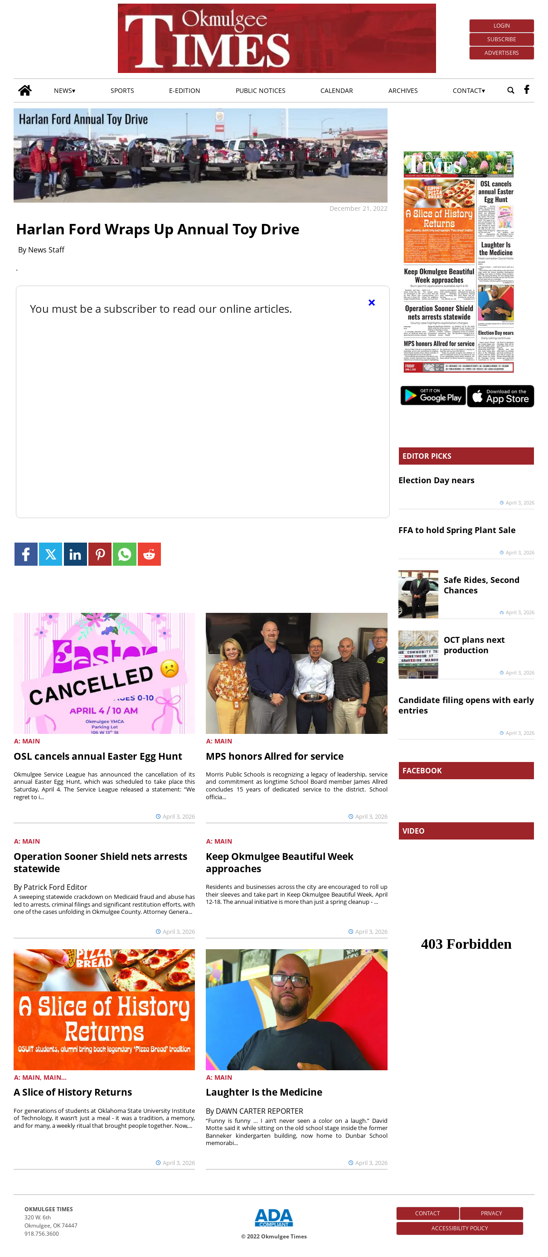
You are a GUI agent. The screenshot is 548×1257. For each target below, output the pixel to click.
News (63, 90)
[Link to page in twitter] (50, 554)
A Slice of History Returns (73, 1092)
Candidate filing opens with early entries (466, 705)
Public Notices (261, 90)
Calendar (336, 90)
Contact (467, 90)
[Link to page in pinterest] (100, 554)
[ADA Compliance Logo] (273, 1228)
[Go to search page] (511, 90)
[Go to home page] (25, 90)
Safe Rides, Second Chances (481, 585)
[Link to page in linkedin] (75, 554)
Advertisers (502, 53)
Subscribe (501, 39)
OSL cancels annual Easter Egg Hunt (98, 756)
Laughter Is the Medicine (264, 1092)
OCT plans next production (474, 644)
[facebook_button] (526, 90)
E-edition (184, 90)
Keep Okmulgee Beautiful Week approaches (280, 862)
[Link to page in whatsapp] (124, 554)
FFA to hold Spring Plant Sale (457, 529)
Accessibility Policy (460, 1228)
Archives (403, 90)
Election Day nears (436, 480)
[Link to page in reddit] (149, 554)
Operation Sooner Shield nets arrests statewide (100, 862)
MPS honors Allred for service (275, 756)
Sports (122, 90)
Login (502, 25)
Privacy (491, 1213)
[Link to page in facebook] (26, 554)
